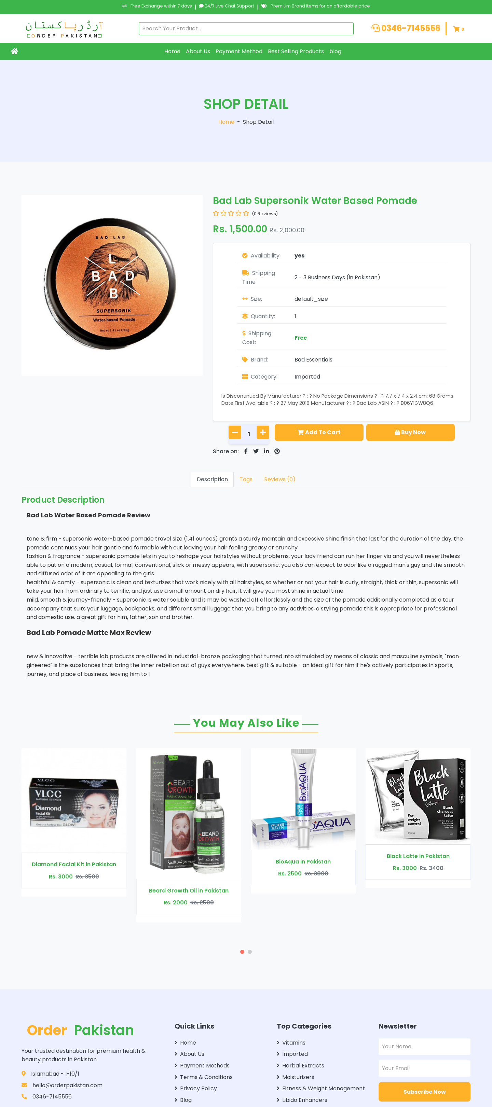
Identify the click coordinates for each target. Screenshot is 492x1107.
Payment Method (239, 51)
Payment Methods (202, 1065)
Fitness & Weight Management (321, 1088)
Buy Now (410, 432)
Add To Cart (319, 432)
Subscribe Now (425, 1092)
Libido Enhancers (302, 1100)
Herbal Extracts (300, 1065)
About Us (198, 51)
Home (172, 51)
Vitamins (291, 1043)
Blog (183, 1100)
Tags (246, 479)
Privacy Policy (196, 1088)
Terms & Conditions (204, 1077)
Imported (307, 377)
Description (212, 479)
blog (335, 51)
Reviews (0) (280, 479)
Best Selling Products (296, 51)
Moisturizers (295, 1077)
